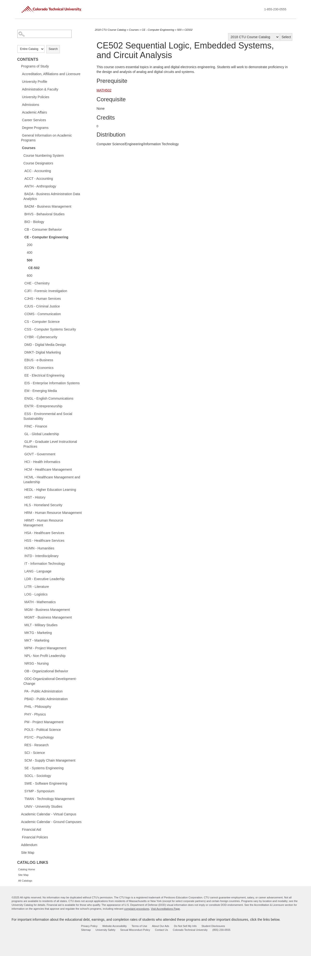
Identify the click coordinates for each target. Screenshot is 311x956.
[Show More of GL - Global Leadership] (22, 433)
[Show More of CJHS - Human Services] (22, 298)
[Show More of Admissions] (19, 104)
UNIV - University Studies (43, 806)
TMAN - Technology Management (49, 799)
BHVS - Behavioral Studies (44, 214)
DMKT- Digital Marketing (42, 352)
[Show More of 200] (24, 244)
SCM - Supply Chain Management (49, 760)
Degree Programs (35, 128)
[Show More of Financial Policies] (19, 837)
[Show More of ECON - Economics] (22, 367)
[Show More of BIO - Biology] (22, 221)
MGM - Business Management (47, 610)
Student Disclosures (213, 926)
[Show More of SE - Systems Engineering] (22, 767)
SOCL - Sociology (37, 776)
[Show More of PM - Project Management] (22, 721)
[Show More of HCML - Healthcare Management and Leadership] (22, 477)
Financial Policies (35, 837)
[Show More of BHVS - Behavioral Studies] (22, 213)
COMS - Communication (42, 314)
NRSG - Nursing (36, 663)
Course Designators (38, 163)
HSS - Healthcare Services (44, 540)
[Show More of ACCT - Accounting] (22, 178)
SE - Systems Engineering (44, 768)
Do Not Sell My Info (185, 926)
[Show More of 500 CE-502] (24, 260)
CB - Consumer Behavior (43, 229)
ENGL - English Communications (48, 398)
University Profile (34, 82)
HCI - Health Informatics (42, 462)
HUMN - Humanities (39, 548)
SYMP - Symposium (39, 791)
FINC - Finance (35, 426)
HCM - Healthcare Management (48, 469)
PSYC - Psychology (39, 737)
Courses (29, 148)
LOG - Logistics (36, 594)
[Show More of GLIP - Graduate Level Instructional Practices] (22, 441)
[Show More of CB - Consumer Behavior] (22, 229)
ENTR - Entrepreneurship (43, 406)
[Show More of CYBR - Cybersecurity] (22, 336)
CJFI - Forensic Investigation (45, 291)
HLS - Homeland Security (43, 505)
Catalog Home (26, 869)
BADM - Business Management (47, 206)
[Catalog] (254, 37)
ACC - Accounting (37, 171)
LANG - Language (38, 571)
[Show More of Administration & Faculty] (19, 89)
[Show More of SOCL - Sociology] (22, 775)
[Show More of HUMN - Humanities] (22, 548)
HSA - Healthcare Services (44, 533)
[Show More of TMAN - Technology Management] (22, 798)
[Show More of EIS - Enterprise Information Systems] (22, 382)
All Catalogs (25, 880)
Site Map (27, 852)
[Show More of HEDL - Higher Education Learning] (22, 489)
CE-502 (34, 268)
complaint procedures (136, 908)
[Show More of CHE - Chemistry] (22, 283)
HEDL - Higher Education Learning (50, 490)
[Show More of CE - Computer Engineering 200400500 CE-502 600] (22, 236)
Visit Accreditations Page (165, 908)
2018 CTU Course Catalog (110, 29)
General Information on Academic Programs (46, 137)
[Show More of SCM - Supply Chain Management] (22, 760)
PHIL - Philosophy (37, 707)
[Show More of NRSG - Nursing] (22, 663)
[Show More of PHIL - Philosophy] (22, 706)
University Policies (35, 97)
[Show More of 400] (24, 252)
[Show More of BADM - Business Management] (22, 206)
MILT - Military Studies (41, 625)
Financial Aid (31, 829)
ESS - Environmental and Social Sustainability (48, 416)
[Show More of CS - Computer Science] (22, 321)
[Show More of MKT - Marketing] (22, 640)
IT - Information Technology (44, 563)
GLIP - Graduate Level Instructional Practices (50, 444)
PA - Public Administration (43, 691)
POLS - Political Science (42, 730)
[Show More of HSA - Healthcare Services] (22, 532)
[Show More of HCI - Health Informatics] (22, 461)
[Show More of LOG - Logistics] (22, 594)
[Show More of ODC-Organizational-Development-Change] (22, 678)
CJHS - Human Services (42, 299)
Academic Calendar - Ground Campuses (51, 822)
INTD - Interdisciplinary (41, 556)
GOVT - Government (39, 454)
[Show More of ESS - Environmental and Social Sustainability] (22, 413)
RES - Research (36, 745)
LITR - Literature (36, 587)
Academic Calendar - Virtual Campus (48, 814)
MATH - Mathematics (40, 602)
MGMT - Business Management (48, 617)
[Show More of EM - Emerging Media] (22, 390)
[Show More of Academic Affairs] (19, 112)
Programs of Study (35, 66)
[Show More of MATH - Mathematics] (22, 601)
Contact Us (161, 929)
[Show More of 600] (24, 275)
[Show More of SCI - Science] (22, 752)
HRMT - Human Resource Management (43, 522)
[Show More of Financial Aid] (19, 829)
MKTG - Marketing (38, 633)
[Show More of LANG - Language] (22, 571)
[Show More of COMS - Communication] (22, 313)
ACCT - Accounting (38, 178)
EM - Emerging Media (40, 391)
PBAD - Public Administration (46, 699)
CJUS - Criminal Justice (42, 306)
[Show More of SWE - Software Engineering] (22, 783)
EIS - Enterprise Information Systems (52, 383)
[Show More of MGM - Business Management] (22, 609)
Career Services (34, 120)
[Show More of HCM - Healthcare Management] (22, 469)
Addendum (29, 845)
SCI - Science (34, 753)
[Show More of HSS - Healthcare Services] (22, 540)
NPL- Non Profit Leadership (45, 656)
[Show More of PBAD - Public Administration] (22, 698)
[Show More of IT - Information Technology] (22, 563)
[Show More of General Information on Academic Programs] (19, 135)
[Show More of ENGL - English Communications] (22, 398)
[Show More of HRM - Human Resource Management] (22, 512)
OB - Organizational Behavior (46, 671)
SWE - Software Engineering (45, 783)
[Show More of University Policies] (19, 96)
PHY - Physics (35, 714)
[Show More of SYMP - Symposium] (22, 790)
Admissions (30, 105)
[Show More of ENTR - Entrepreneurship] (22, 405)
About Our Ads (160, 926)
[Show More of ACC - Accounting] (22, 170)
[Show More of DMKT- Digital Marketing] (22, 352)
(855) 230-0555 (221, 929)
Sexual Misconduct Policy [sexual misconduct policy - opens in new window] (135, 929)
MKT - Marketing (36, 640)
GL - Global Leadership (41, 434)
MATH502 (104, 90)
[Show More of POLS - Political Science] (22, 729)
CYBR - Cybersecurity (40, 337)
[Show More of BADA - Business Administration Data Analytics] (22, 193)
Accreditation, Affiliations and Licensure (51, 74)
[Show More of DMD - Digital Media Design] (22, 344)
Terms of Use (139, 926)
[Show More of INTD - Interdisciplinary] (22, 555)
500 (29, 260)
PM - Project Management (44, 722)
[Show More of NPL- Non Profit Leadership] (22, 655)
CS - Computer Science (42, 322)
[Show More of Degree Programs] (19, 127)
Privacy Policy (89, 926)
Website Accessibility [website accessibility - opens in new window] (114, 926)
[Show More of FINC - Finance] (22, 426)
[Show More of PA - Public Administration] (22, 691)
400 (29, 252)
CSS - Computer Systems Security (50, 329)
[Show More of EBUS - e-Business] (22, 359)
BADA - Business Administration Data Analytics (52, 196)
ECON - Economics (39, 368)
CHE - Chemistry (37, 283)
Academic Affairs (34, 112)
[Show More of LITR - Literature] (22, 586)
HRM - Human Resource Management (53, 513)
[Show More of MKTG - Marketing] (22, 632)
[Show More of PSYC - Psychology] (22, 737)
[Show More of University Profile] (19, 81)
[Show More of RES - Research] (22, 744)
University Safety (106, 929)
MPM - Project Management (45, 648)
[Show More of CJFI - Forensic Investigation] (22, 290)
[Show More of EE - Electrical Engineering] (22, 375)
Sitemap (86, 929)
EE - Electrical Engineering (44, 375)
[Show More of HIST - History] (22, 497)
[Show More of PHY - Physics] (22, 714)
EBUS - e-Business (38, 360)
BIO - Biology (34, 222)
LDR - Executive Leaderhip (44, 579)
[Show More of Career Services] (19, 119)
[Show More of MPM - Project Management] (22, 647)
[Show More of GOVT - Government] (22, 453)
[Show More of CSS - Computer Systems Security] (22, 329)
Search (53, 49)
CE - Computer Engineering (46, 237)
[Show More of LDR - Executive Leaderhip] (22, 578)
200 (29, 245)
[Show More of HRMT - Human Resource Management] (22, 520)
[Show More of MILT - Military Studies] (22, 624)
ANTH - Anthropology (40, 186)
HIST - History (35, 497)
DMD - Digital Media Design (45, 345)
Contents (27, 59)
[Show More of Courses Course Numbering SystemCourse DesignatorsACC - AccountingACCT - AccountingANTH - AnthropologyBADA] (19, 147)
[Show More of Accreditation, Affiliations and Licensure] (19, 73)
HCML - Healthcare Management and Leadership (52, 479)
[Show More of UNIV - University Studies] (22, 806)
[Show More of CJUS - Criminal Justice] (22, 306)
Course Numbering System (44, 155)
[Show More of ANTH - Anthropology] (22, 186)
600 (29, 275)
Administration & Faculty (40, 89)
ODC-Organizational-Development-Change (50, 681)
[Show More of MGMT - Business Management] (22, 617)
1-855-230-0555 (275, 9)
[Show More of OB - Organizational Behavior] (22, 670)
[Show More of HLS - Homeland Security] (22, 504)
